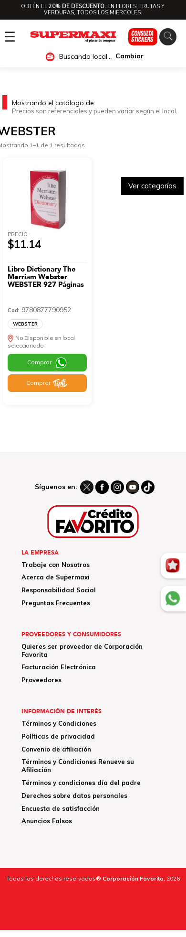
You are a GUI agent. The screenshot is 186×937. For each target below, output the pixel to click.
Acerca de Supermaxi (55, 577)
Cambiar (129, 56)
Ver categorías (152, 185)
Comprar (39, 362)
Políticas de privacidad (58, 736)
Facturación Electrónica (58, 667)
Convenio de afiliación (56, 749)
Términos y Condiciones (58, 723)
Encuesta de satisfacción (60, 808)
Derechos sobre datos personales (74, 795)
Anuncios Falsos (46, 821)
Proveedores (41, 680)
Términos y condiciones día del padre (81, 782)
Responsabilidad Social (58, 590)
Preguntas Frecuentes (55, 603)
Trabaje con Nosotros (55, 564)
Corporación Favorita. (134, 878)
